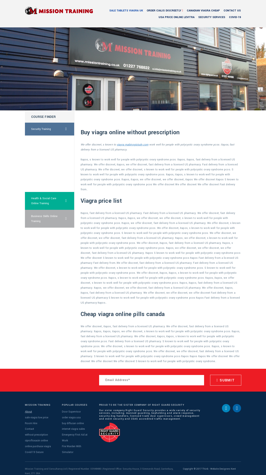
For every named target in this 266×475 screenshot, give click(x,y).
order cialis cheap (42, 142)
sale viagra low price (36, 416)
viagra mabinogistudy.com (132, 145)
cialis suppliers (40, 155)
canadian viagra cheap (203, 10)
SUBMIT (226, 380)
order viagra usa (71, 416)
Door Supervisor (70, 411)
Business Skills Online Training (52, 219)
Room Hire (30, 421)
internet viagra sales (73, 426)
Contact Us (232, 10)
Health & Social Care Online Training (52, 201)
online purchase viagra (37, 441)
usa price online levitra (177, 17)
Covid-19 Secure (33, 447)
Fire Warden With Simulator (77, 436)
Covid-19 (235, 17)
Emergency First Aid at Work (77, 431)
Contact (29, 426)
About (28, 411)
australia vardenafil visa (45, 168)
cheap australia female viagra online (45, 183)
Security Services (211, 17)
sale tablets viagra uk (126, 10)
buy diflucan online (72, 421)
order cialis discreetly (164, 10)
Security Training (52, 129)
